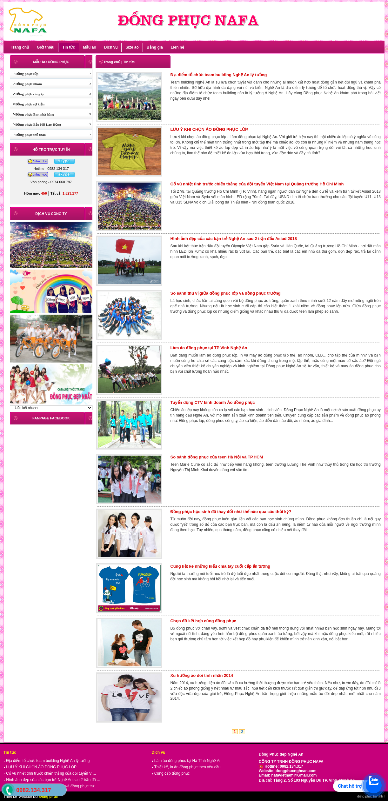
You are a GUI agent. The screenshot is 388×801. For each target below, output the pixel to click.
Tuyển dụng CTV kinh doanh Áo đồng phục (212, 402)
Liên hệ (177, 47)
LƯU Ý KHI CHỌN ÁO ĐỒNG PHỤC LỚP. (209, 129)
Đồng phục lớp (24, 74)
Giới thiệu (45, 47)
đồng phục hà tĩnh (370, 796)
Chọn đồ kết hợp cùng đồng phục (203, 620)
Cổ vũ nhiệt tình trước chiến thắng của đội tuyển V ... (49, 773)
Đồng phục (48, 796)
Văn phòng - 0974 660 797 (51, 182)
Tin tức (68, 47)
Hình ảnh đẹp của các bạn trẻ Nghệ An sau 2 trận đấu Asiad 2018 (233, 238)
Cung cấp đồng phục (171, 773)
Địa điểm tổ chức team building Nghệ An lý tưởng (218, 74)
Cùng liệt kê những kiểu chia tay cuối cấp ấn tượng (220, 566)
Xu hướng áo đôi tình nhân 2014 (201, 675)
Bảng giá (155, 47)
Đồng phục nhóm (26, 84)
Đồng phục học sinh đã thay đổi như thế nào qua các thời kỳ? (230, 511)
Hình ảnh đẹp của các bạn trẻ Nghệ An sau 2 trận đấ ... (51, 780)
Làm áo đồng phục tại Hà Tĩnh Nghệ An (187, 760)
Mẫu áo (89, 47)
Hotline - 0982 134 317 (51, 168)
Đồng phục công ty (27, 94)
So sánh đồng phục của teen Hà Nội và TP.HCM (216, 457)
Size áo (131, 47)
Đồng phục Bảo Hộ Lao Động (35, 124)
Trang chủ (20, 47)
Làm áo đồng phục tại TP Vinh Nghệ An (208, 347)
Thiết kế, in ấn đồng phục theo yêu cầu (186, 767)
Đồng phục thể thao (28, 135)
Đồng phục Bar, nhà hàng (32, 114)
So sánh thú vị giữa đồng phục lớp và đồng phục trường (225, 293)
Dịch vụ (111, 47)
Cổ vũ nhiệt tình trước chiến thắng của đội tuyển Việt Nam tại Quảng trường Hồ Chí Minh (257, 184)
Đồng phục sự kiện (27, 104)
